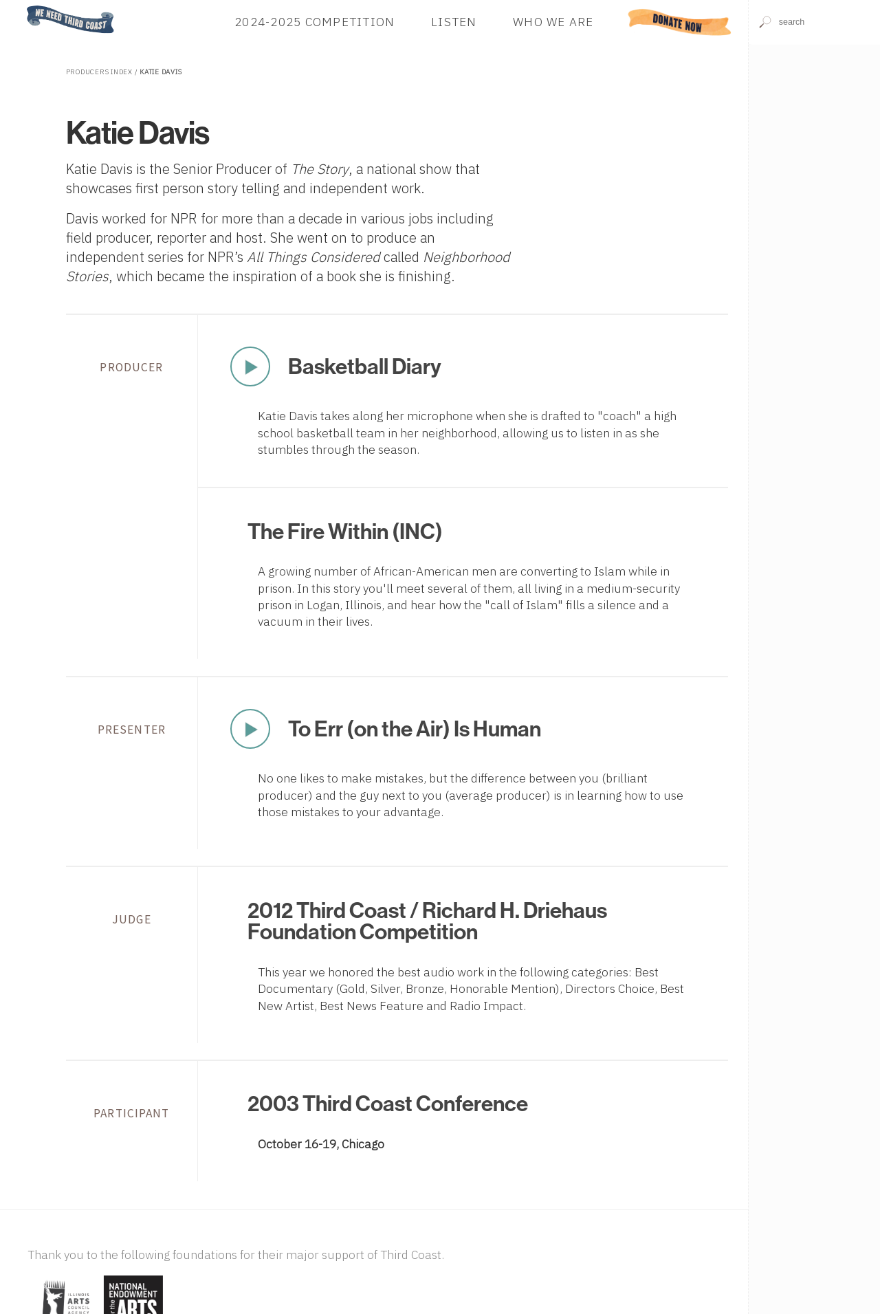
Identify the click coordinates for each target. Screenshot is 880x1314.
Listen (454, 22)
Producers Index (99, 71)
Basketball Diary (364, 366)
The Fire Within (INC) (345, 531)
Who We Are (553, 22)
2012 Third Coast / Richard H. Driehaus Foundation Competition (427, 920)
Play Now (250, 366)
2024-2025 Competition (314, 22)
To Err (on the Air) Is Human (414, 728)
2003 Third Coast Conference (388, 1103)
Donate (679, 22)
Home (23, 6)
